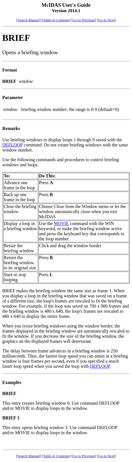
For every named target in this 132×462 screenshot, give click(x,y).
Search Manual (28, 456)
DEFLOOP (12, 144)
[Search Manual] (29, 20)
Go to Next (106, 20)
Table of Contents (56, 20)
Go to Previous (84, 20)
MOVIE (61, 223)
